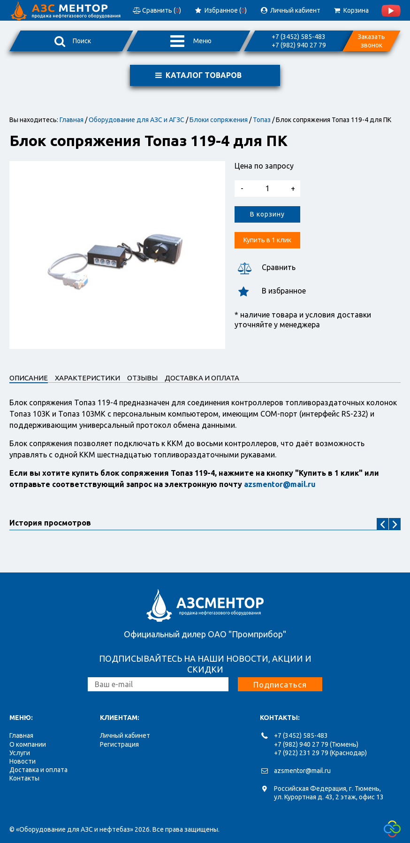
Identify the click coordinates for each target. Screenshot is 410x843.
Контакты (24, 778)
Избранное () (220, 10)
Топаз (262, 120)
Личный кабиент (289, 10)
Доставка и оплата (38, 769)
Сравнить (265, 267)
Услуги (19, 753)
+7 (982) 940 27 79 (299, 45)
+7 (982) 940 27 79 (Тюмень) (316, 744)
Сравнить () (156, 10)
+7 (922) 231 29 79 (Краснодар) (320, 753)
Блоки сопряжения (219, 120)
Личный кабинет (125, 735)
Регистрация (119, 744)
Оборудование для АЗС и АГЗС (136, 120)
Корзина (351, 10)
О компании (27, 744)
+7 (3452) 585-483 (299, 36)
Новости (22, 761)
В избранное (270, 291)
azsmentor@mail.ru (302, 770)
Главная (72, 120)
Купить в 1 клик (267, 240)
